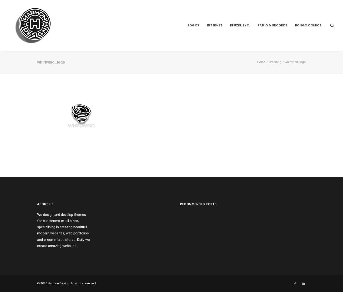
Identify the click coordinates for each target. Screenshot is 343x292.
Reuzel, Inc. (240, 25)
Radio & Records (273, 25)
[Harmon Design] (26, 25)
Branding (275, 62)
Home (261, 62)
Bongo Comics (308, 25)
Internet (214, 25)
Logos (193, 25)
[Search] (332, 25)
